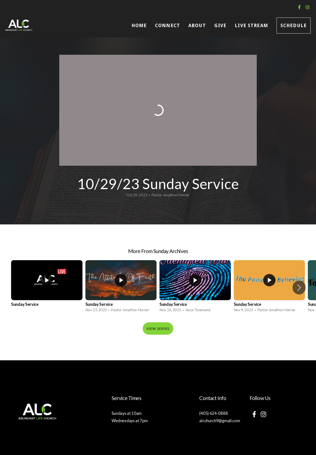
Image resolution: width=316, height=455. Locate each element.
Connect (167, 25)
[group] (46, 287)
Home (139, 25)
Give (220, 25)
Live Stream (251, 25)
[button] (299, 287)
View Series (157, 328)
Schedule (293, 25)
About (197, 25)
